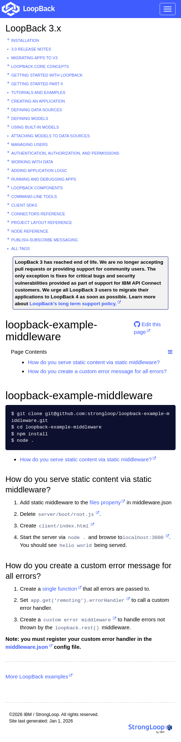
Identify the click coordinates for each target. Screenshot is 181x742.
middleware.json (26, 647)
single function (59, 589)
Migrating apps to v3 (34, 58)
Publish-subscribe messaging (44, 240)
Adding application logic (39, 170)
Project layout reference (41, 222)
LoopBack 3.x (33, 28)
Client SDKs (24, 205)
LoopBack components (37, 188)
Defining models (29, 118)
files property (105, 502)
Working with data (32, 162)
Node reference (30, 231)
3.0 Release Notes (31, 49)
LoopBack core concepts (40, 66)
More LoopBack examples (36, 676)
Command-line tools (34, 196)
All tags (20, 248)
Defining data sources (36, 110)
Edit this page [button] (147, 327)
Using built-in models (35, 127)
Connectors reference (38, 214)
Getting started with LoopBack (47, 75)
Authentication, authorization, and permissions (65, 153)
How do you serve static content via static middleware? (94, 362)
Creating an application (38, 101)
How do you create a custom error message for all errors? (97, 371)
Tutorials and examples (38, 92)
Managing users (29, 144)
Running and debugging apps (43, 179)
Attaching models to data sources (50, 136)
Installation (25, 40)
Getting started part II (37, 84)
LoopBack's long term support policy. (73, 303)
